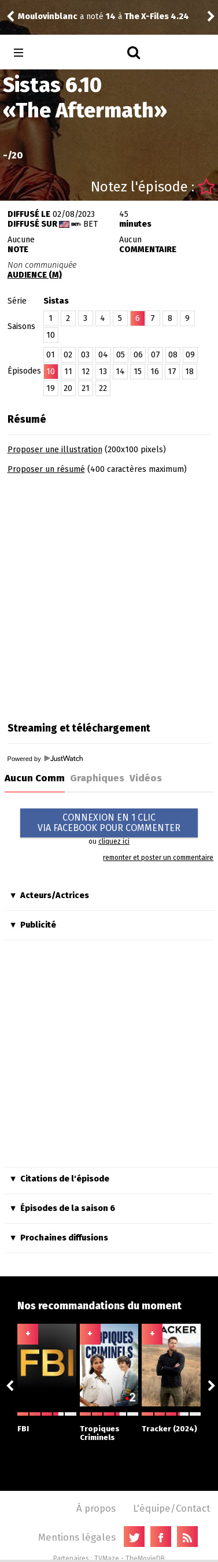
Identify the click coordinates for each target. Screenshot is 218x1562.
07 (155, 355)
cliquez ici (114, 841)
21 (86, 388)
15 (138, 371)
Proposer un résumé (46, 469)
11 (68, 371)
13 (103, 371)
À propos (96, 1508)
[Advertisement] (108, 594)
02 (68, 355)
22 (103, 388)
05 (120, 355)
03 (85, 355)
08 (173, 355)
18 (189, 371)
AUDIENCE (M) (35, 275)
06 (138, 355)
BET (90, 224)
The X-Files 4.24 (156, 16)
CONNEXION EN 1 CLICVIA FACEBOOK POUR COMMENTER (109, 822)
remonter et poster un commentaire (158, 858)
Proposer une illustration (55, 450)
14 (120, 371)
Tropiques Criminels (109, 1427)
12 (86, 371)
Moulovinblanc (47, 16)
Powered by (45, 758)
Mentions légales (77, 1537)
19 (50, 388)
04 (103, 355)
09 (190, 355)
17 (172, 371)
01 (50, 355)
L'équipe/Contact (171, 1508)
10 (50, 335)
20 (68, 388)
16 (154, 371)
